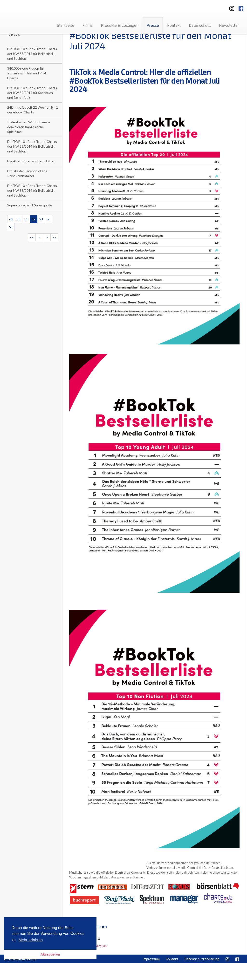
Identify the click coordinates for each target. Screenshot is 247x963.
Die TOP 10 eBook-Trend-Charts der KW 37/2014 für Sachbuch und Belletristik (32, 92)
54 (48, 219)
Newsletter (229, 25)
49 (11, 219)
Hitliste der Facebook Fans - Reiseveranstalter (28, 173)
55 (11, 227)
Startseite (65, 25)
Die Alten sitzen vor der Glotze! (31, 161)
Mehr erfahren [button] (31, 940)
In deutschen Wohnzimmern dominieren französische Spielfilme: (28, 127)
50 (19, 219)
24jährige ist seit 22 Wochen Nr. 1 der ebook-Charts (32, 109)
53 (41, 219)
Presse (153, 25)
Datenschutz (200, 25)
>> (54, 237)
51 (26, 219)
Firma (87, 25)
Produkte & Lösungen (119, 25)
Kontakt (174, 25)
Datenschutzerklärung (202, 959)
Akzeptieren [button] (50, 954)
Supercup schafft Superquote (29, 205)
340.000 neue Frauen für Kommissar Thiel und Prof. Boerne (27, 73)
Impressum (151, 959)
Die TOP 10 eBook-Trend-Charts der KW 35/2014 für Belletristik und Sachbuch (32, 53)
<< (32, 237)
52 (33, 219)
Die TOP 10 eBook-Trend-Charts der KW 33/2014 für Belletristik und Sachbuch (32, 190)
